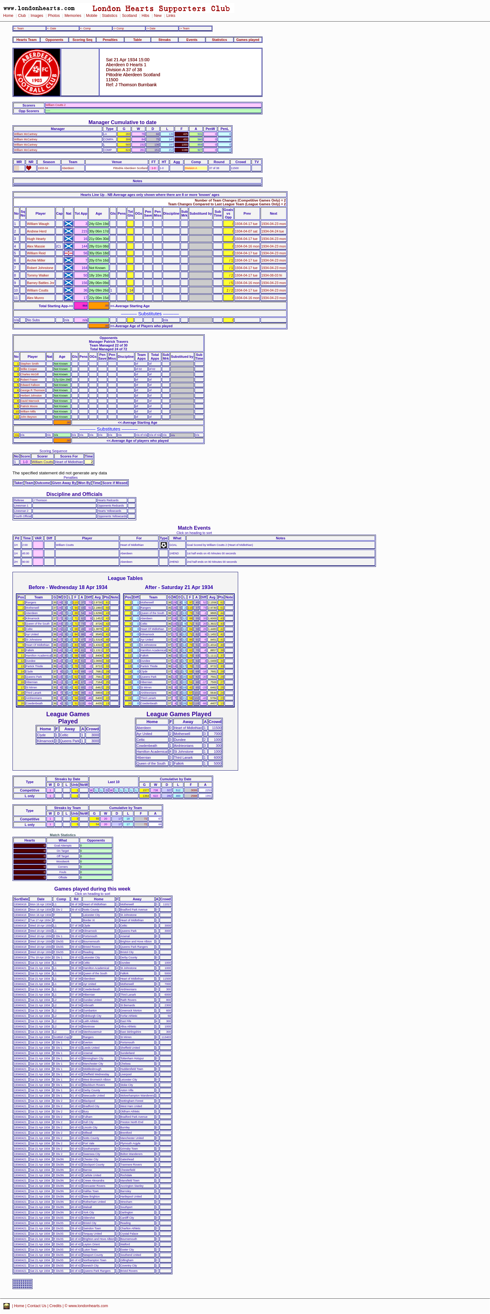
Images (37, 15)
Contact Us (37, 1306)
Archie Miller (36, 260)
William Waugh (38, 224)
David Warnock (30, 400)
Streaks (164, 40)
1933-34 (43, 168)
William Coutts (37, 290)
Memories (72, 15)
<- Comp (85, 28)
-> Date (150, 28)
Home (8, 15)
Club (22, 15)
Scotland (129, 15)
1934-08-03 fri (271, 275)
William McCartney (25, 134)
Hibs (145, 15)
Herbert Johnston (31, 395)
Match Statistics (63, 835)
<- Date (51, 28)
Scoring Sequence (54, 451)
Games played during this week (92, 889)
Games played (247, 40)
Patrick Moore (29, 406)
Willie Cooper (29, 369)
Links (170, 15)
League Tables (125, 578)
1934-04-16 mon (247, 246)
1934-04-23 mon (273, 224)
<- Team (19, 28)
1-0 (154, 168)
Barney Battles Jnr (40, 283)
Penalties (110, 40)
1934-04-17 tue (246, 224)
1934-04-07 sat (246, 231)
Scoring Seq (82, 40)
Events (192, 40)
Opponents (54, 40)
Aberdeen (68, 168)
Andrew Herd (36, 231)
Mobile (91, 15)
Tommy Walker (38, 275)
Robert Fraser (29, 379)
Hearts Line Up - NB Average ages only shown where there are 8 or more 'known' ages (150, 195)
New (158, 15)
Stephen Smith (30, 363)
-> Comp (118, 28)
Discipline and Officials (74, 494)
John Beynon (29, 416)
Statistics (109, 15)
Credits (55, 1306)
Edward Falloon (30, 385)
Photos (54, 15)
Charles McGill (30, 374)
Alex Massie (36, 246)
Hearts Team (27, 40)
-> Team (184, 28)
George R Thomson (33, 390)
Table (137, 40)
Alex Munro (35, 298)
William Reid (36, 253)
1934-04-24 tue (272, 231)
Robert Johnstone (40, 268)
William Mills (28, 411)
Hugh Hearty (36, 239)
